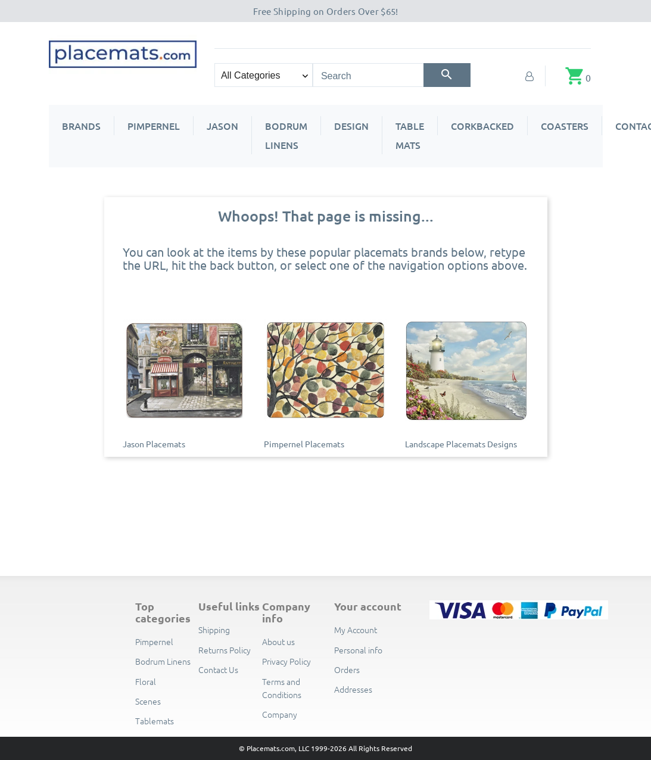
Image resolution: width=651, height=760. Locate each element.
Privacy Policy (286, 661)
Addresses (353, 689)
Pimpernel (153, 125)
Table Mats (409, 135)
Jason (222, 125)
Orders (347, 669)
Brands (81, 125)
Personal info (358, 650)
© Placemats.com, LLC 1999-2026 (293, 748)
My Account (355, 630)
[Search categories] (263, 75)
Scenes (148, 701)
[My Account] (529, 75)
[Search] (447, 75)
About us (278, 641)
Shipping (214, 630)
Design (351, 125)
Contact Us (218, 669)
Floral (145, 681)
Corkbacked (482, 125)
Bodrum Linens (286, 135)
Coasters (564, 125)
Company (279, 714)
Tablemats (154, 721)
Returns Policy (224, 650)
